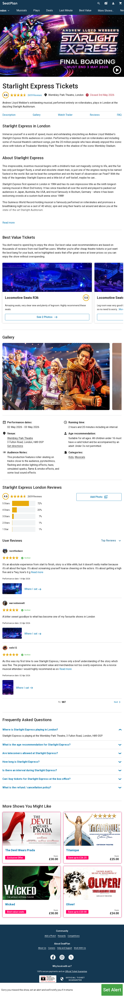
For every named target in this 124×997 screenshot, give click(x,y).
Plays (36, 10)
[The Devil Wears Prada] (31, 850)
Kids (71, 457)
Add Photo (96, 496)
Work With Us (80, 948)
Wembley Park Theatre (20, 438)
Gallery (37, 114)
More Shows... (106, 10)
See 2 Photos (47, 317)
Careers (51, 948)
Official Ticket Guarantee (76, 971)
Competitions (74, 936)
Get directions (15, 446)
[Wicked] (31, 904)
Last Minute (66, 10)
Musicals (21, 10)
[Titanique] (92, 850)
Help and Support (64, 948)
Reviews (95, 114)
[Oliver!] (92, 904)
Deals (49, 10)
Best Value (85, 10)
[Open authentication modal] (113, 3)
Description (9, 114)
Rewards (62, 936)
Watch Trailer (65, 114)
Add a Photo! (50, 936)
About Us (42, 948)
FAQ (119, 114)
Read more (8, 222)
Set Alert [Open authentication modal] (112, 989)
